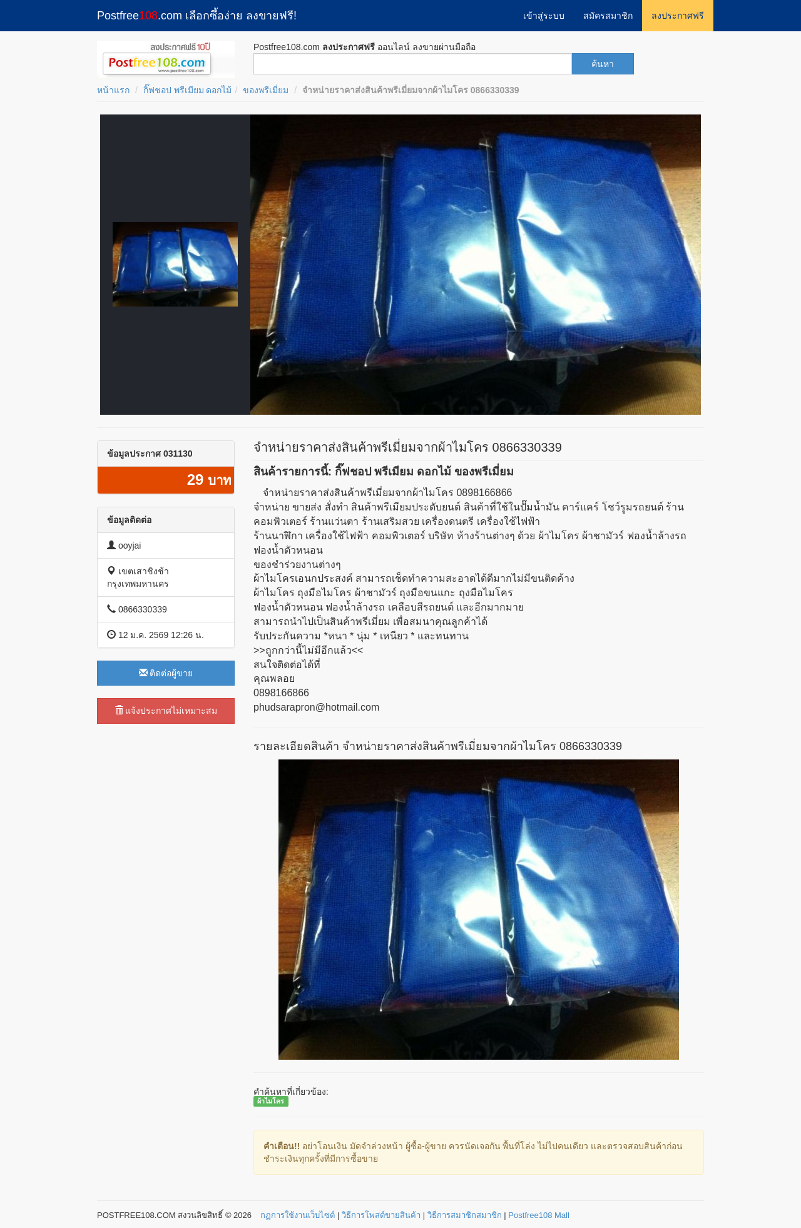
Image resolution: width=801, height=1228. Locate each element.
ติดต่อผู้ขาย (166, 673)
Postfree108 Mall (538, 1215)
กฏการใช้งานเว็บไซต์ (297, 1215)
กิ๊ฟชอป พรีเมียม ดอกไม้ (187, 90)
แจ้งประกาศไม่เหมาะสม (166, 711)
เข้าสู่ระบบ (543, 16)
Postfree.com (197, 15)
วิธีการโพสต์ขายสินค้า (381, 1215)
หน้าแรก (113, 90)
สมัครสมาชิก (608, 16)
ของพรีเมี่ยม (265, 90)
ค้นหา (602, 64)
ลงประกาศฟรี (677, 16)
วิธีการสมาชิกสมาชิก (464, 1215)
